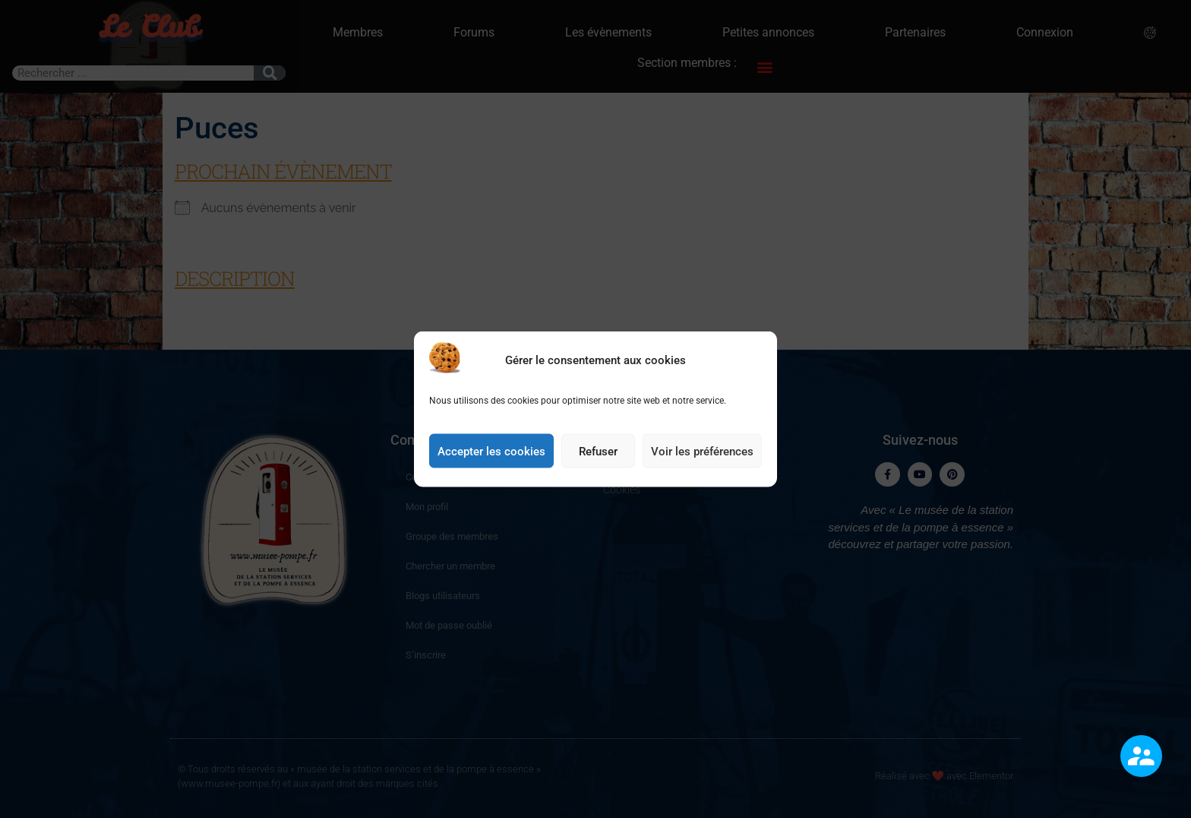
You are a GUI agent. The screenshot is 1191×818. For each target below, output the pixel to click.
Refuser (598, 461)
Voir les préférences (702, 461)
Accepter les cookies (491, 461)
